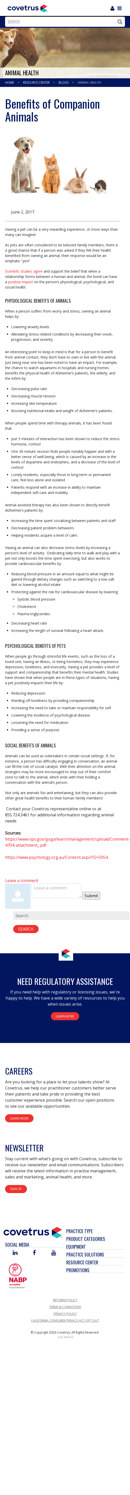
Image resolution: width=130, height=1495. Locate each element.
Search (26, 929)
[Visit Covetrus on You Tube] (53, 1253)
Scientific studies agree (24, 271)
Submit (91, 895)
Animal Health (89, 82)
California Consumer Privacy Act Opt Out (65, 1320)
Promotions (77, 1270)
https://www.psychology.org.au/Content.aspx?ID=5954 (56, 857)
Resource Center (37, 82)
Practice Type (79, 1231)
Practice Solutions (85, 1254)
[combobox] (63, 22)
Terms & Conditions (65, 1307)
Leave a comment (21, 880)
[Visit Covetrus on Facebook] (34, 1253)
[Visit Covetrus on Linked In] (15, 1253)
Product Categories (85, 1239)
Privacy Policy (65, 1314)
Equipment (76, 1246)
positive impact (20, 281)
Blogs (64, 82)
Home (10, 82)
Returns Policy (65, 1300)
